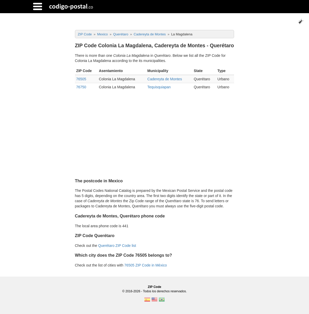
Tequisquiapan (159, 87)
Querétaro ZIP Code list (117, 246)
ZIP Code (154, 287)
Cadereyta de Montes (164, 79)
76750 (81, 87)
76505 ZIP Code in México (145, 265)
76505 (81, 79)
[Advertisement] (154, 132)
